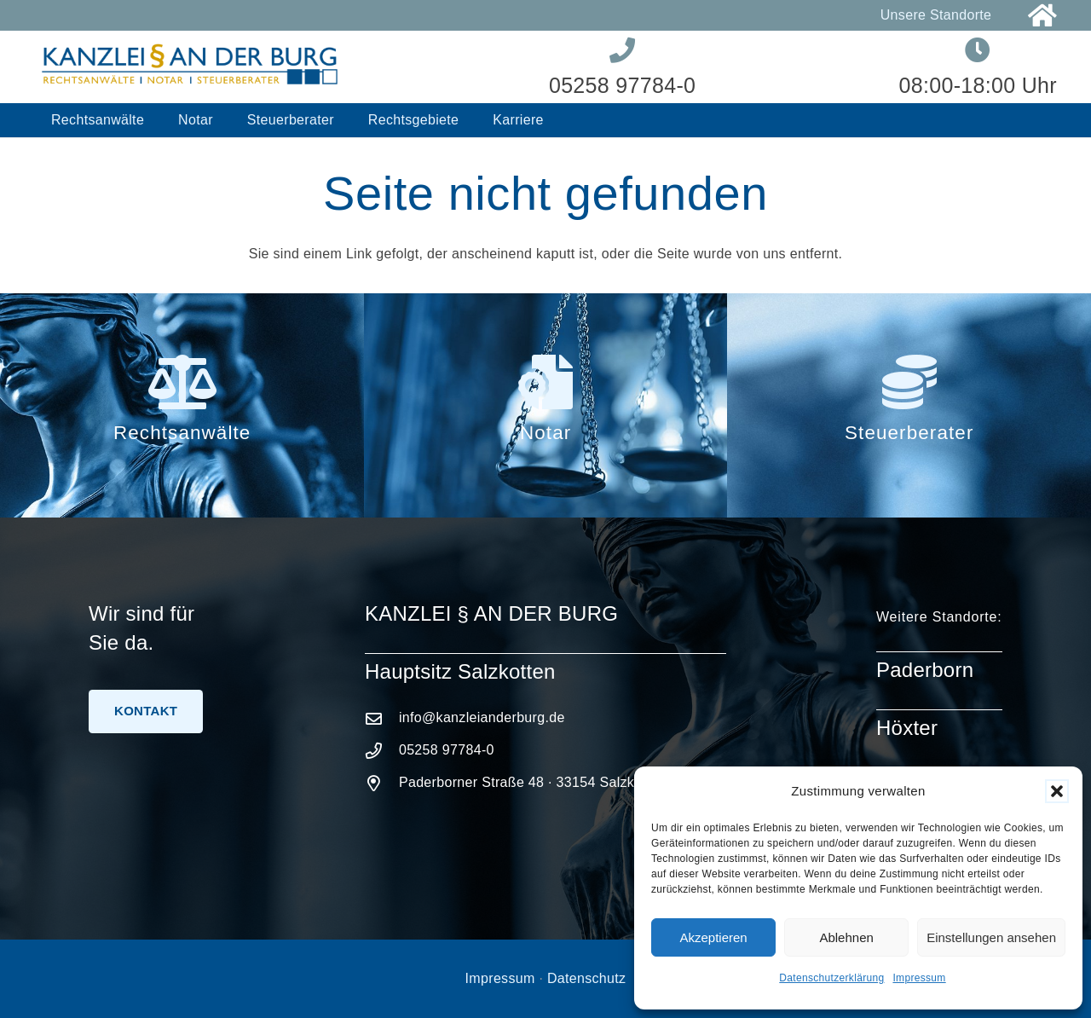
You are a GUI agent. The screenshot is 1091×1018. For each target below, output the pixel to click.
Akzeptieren (713, 937)
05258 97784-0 (446, 750)
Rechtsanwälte (182, 432)
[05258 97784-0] (382, 751)
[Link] (1042, 16)
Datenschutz (586, 978)
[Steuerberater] (908, 382)
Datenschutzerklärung (831, 978)
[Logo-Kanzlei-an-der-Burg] (190, 67)
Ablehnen (846, 937)
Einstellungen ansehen (991, 937)
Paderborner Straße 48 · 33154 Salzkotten (532, 782)
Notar (545, 432)
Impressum (918, 978)
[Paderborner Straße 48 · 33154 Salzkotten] (382, 783)
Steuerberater (909, 432)
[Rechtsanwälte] (181, 382)
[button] (1056, 791)
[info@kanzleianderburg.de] (382, 718)
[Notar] (545, 382)
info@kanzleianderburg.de (482, 717)
